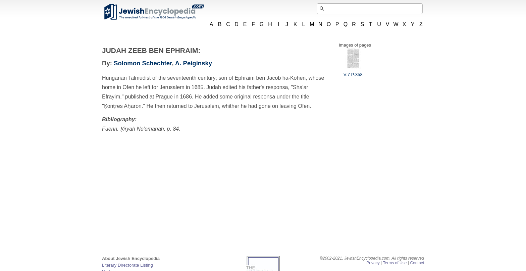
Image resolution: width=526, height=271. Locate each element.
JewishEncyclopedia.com (154, 11)
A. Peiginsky (193, 63)
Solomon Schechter (143, 63)
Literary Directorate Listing (127, 265)
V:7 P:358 (353, 72)
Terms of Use (395, 263)
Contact (417, 263)
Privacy (373, 263)
